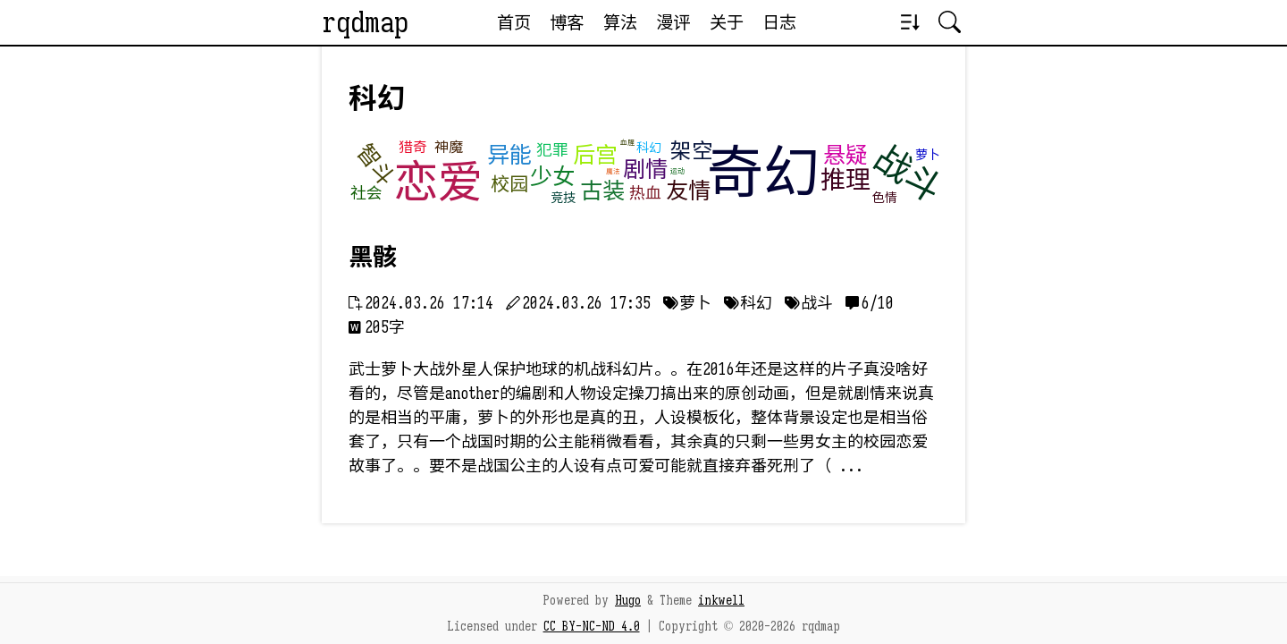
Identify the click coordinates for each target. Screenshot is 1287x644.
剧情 (645, 169)
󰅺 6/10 (869, 303)
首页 (514, 22)
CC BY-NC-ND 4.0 (591, 626)
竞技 (563, 198)
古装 (602, 191)
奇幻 (763, 173)
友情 (688, 191)
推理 (845, 180)
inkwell (721, 600)
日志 (779, 22)
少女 (552, 177)
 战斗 (809, 303)
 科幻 (748, 303)
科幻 (648, 148)
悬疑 (845, 155)
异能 (509, 155)
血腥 (627, 142)
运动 (677, 170)
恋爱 (438, 182)
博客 (567, 22)
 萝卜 (687, 303)
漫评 (673, 22)
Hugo (628, 600)
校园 (509, 184)
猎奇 (413, 148)
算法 (620, 22)
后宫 (595, 155)
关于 (727, 22)
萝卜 (927, 155)
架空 (691, 151)
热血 (645, 193)
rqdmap (365, 22)
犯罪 (552, 150)
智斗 (375, 165)
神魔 (448, 148)
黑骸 (373, 257)
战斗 (908, 174)
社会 (366, 193)
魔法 (613, 171)
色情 (884, 198)
